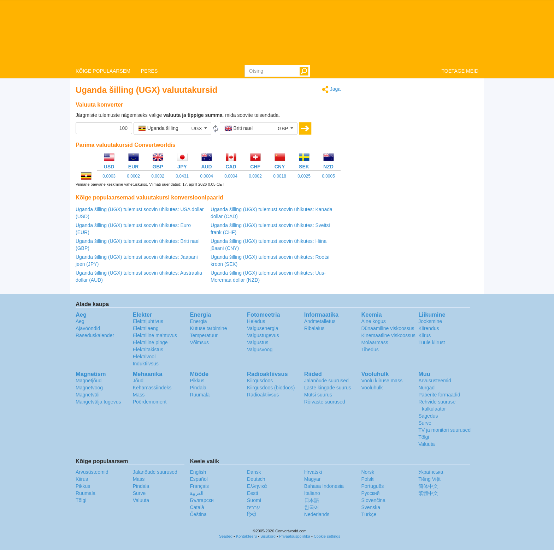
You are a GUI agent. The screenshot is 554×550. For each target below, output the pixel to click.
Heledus (256, 321)
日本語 (311, 500)
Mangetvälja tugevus (98, 402)
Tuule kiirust (431, 342)
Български (201, 500)
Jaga (331, 89)
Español (199, 479)
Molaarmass (374, 342)
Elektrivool (144, 356)
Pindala (198, 387)
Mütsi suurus (318, 394)
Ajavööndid (88, 328)
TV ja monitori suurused (444, 430)
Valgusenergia (262, 328)
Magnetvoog (89, 387)
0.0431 (182, 176)
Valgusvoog (259, 349)
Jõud (138, 380)
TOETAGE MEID (460, 71)
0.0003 (109, 176)
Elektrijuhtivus (148, 321)
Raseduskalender (95, 335)
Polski (367, 479)
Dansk (254, 472)
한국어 (311, 507)
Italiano (312, 493)
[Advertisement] (414, 134)
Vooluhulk (372, 387)
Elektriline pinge (150, 342)
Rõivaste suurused (324, 402)
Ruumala (200, 394)
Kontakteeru (246, 536)
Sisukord (268, 536)
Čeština (198, 514)
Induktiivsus (146, 363)
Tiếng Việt (429, 479)
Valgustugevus (263, 335)
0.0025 (304, 176)
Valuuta (426, 444)
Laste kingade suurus (327, 387)
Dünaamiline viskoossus (387, 328)
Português (372, 486)
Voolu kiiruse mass (381, 380)
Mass (139, 394)
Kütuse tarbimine (208, 328)
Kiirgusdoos (260, 380)
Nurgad (426, 387)
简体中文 (428, 486)
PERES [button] (149, 71)
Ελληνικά (257, 486)
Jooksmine (430, 321)
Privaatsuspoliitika (294, 536)
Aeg (80, 321)
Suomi (254, 500)
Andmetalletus (320, 321)
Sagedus (428, 416)
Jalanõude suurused (326, 380)
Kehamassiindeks (152, 387)
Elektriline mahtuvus (155, 335)
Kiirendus (428, 328)
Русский (370, 493)
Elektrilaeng (146, 328)
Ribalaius (314, 328)
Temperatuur (204, 335)
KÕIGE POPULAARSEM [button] (103, 71)
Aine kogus (373, 321)
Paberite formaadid (439, 394)
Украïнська (430, 472)
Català (197, 507)
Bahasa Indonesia (324, 486)
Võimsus (199, 342)
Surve (424, 423)
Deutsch (256, 479)
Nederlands (317, 514)
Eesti (252, 493)
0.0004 (206, 176)
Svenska (370, 507)
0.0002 (133, 176)
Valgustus (257, 342)
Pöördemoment (150, 402)
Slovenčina (373, 500)
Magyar (312, 479)
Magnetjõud (88, 380)
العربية (197, 493)
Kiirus (424, 335)
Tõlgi (423, 437)
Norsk (367, 472)
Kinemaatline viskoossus (388, 335)
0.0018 (279, 176)
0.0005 (328, 176)
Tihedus (369, 349)
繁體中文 (428, 493)
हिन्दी (251, 514)
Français (199, 486)
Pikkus (197, 380)
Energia (198, 321)
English (198, 472)
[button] (172, 128)
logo (277, 32)
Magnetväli (88, 394)
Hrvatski (313, 472)
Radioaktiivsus (263, 394)
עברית (253, 507)
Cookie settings (327, 536)
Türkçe (368, 514)
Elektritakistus (148, 349)
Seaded (225, 536)
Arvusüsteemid (434, 380)
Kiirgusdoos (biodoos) (271, 387)
